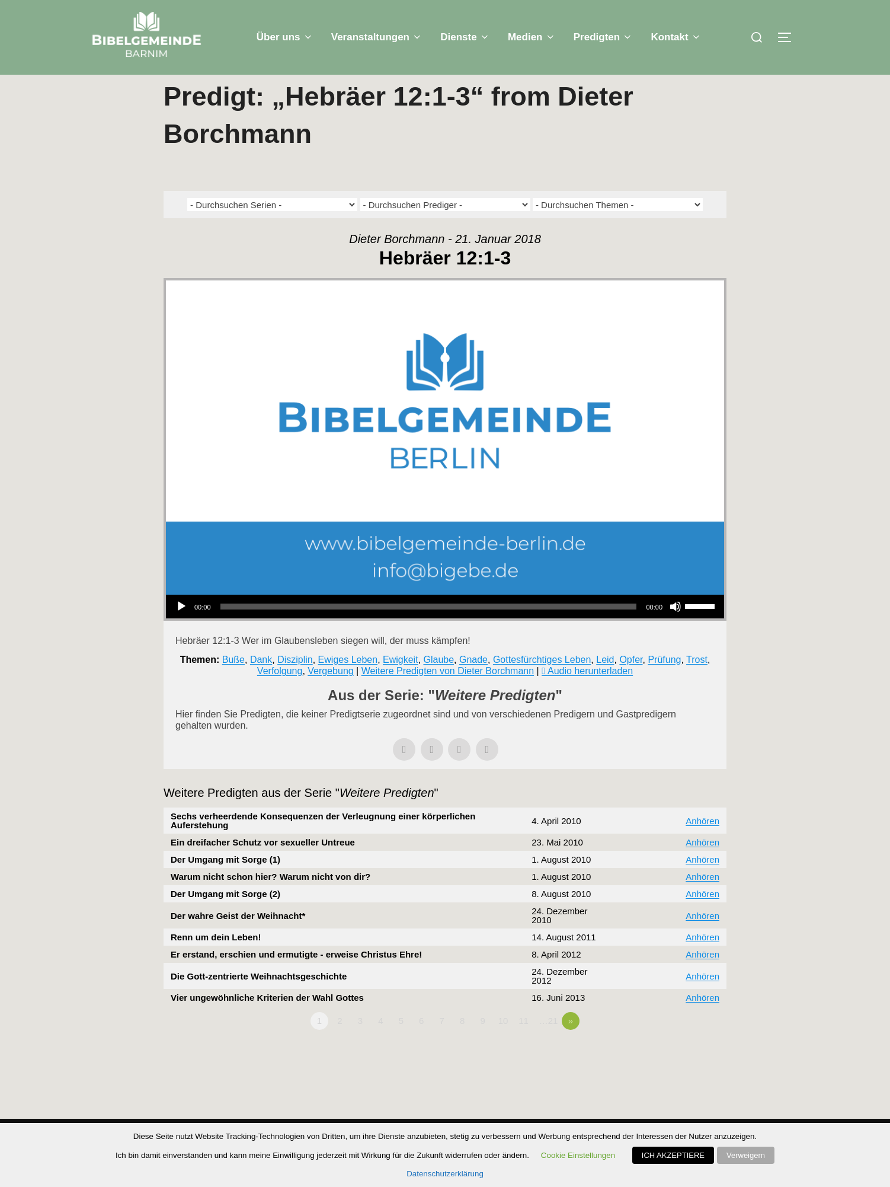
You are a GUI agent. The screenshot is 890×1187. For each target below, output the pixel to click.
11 (523, 1044)
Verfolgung (280, 695)
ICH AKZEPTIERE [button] (673, 1155)
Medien (532, 37)
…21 (548, 1044)
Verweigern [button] (745, 1155)
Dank (261, 683)
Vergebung (330, 695)
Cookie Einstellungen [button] (578, 1155)
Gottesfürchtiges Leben (542, 683)
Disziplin (295, 683)
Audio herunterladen (590, 695)
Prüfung (664, 683)
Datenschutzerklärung (445, 1173)
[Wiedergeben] (181, 630)
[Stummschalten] (675, 630)
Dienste (465, 37)
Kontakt (676, 37)
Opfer (630, 683)
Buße (233, 683)
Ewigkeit (400, 683)
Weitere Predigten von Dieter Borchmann (447, 695)
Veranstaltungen (377, 37)
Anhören (702, 845)
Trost (696, 683)
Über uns (285, 37)
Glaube (438, 683)
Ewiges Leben (348, 683)
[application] (445, 630)
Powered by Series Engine (682, 1077)
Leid (605, 683)
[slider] (428, 630)
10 (503, 1044)
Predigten (603, 37)
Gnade (473, 683)
